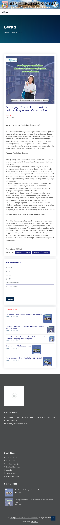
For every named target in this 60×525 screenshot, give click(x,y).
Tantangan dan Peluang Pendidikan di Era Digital (24, 358)
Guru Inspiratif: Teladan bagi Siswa (18, 346)
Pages (13, 32)
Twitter (28, 252)
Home (6, 32)
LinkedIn (45, 252)
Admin (8, 115)
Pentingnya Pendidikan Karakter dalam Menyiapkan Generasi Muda (25, 327)
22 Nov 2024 (14, 317)
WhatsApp (36, 252)
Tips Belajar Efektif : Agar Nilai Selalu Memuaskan (24, 314)
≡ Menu (5, 12)
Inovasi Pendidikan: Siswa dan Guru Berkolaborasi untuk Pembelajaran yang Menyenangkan (26, 338)
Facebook (19, 252)
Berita (20, 32)
